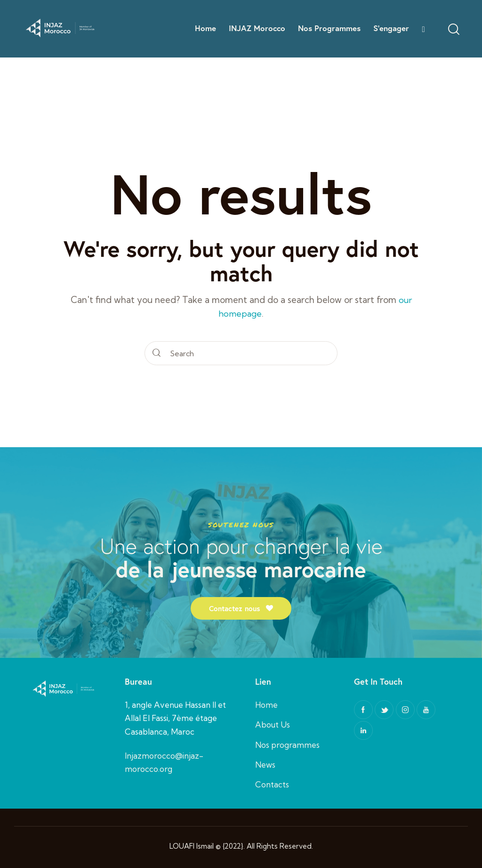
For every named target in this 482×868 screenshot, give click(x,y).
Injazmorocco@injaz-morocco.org (164, 760)
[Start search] (157, 353)
